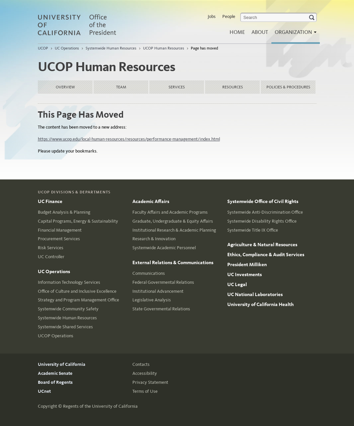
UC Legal (237, 284)
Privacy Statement (150, 382)
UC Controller (51, 257)
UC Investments (244, 274)
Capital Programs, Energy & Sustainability (78, 221)
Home (237, 32)
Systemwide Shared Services (65, 327)
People (228, 16)
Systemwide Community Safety (68, 309)
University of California (61, 364)
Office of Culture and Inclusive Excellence (77, 291)
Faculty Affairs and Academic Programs (170, 212)
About (259, 32)
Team (121, 87)
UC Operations (67, 48)
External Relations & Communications (172, 263)
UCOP (43, 48)
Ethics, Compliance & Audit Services (265, 255)
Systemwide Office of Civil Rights (262, 201)
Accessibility (144, 373)
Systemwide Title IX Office (252, 230)
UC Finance (50, 201)
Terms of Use (145, 391)
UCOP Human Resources (163, 48)
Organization (294, 34)
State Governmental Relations (161, 309)
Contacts (141, 364)
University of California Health (260, 304)
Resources (232, 87)
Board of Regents (55, 382)
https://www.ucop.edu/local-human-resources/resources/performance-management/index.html (129, 139)
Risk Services (50, 248)
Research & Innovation (154, 239)
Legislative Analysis (151, 300)
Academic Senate (55, 373)
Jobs (212, 16)
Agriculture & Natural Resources (262, 245)
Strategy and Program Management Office (78, 300)
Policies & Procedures (288, 87)
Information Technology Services (69, 282)
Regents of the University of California (100, 406)
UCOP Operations (55, 336)
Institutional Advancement (157, 291)
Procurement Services (59, 239)
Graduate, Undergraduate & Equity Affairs (172, 221)
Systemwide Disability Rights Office (262, 221)
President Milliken (247, 264)
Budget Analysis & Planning (64, 212)
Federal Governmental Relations (163, 282)
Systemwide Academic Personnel (164, 248)
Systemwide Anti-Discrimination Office (265, 212)
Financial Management (60, 230)
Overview (65, 87)
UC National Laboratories (255, 294)
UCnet (44, 391)
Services (177, 87)
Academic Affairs (150, 201)
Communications (148, 273)
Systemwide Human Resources (111, 48)
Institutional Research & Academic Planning (174, 230)
